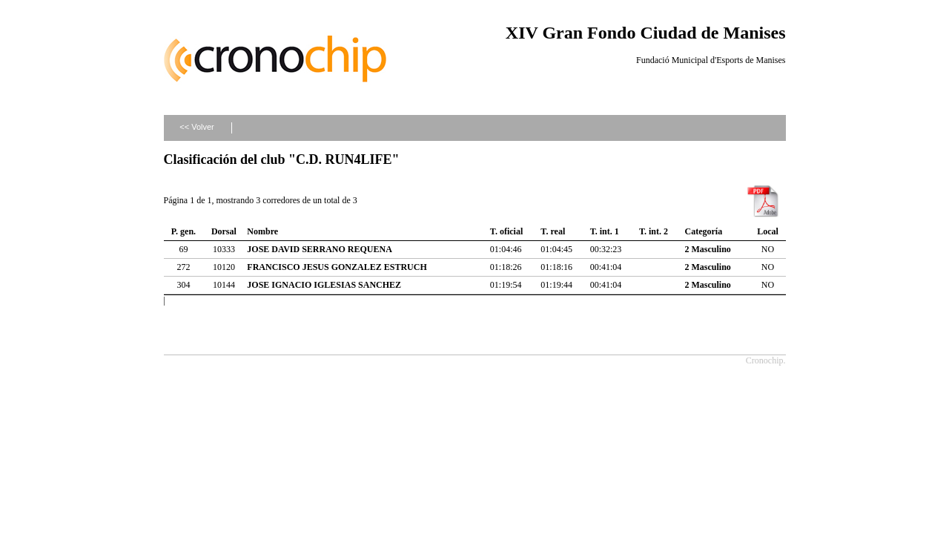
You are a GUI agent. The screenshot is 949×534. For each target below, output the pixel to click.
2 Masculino (708, 249)
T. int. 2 (653, 231)
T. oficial (506, 231)
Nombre (262, 231)
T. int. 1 (604, 231)
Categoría (704, 231)
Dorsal (224, 231)
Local (767, 231)
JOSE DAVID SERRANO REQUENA (319, 249)
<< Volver (196, 126)
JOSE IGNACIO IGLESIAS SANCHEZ (324, 285)
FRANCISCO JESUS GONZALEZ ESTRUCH (336, 267)
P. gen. (183, 231)
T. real (552, 231)
